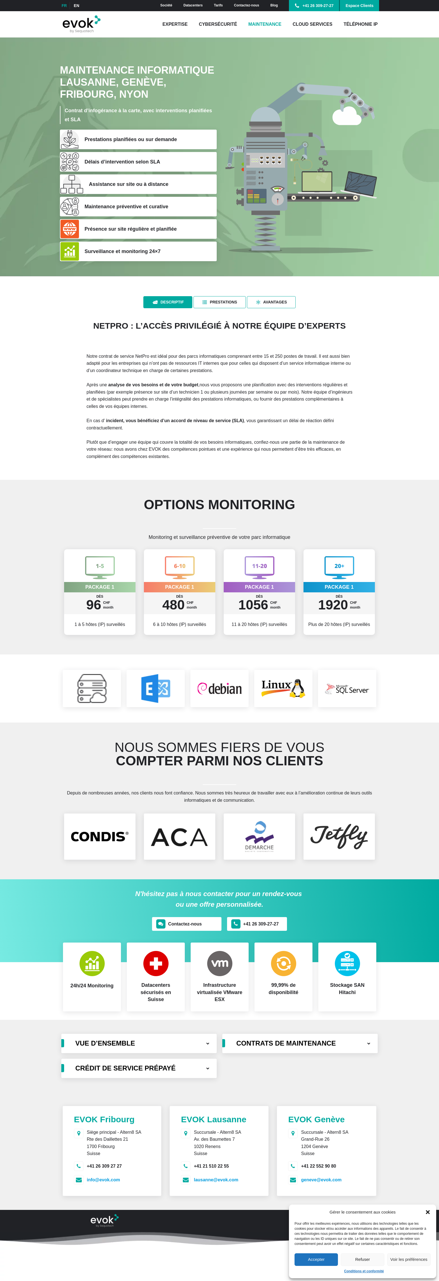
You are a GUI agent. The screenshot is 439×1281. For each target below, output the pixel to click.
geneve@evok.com (321, 1179)
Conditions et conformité (364, 1271)
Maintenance (264, 24)
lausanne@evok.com (216, 1179)
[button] (428, 1212)
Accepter (316, 1259)
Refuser (362, 1259)
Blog (274, 5)
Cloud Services (312, 24)
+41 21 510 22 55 (211, 1166)
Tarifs (218, 5)
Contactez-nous (246, 5)
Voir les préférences (409, 1259)
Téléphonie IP (361, 24)
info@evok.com (103, 1179)
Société (166, 5)
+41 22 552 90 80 (318, 1166)
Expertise (175, 24)
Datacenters (193, 5)
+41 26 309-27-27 (317, 5)
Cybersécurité (218, 24)
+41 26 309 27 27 (104, 1166)
